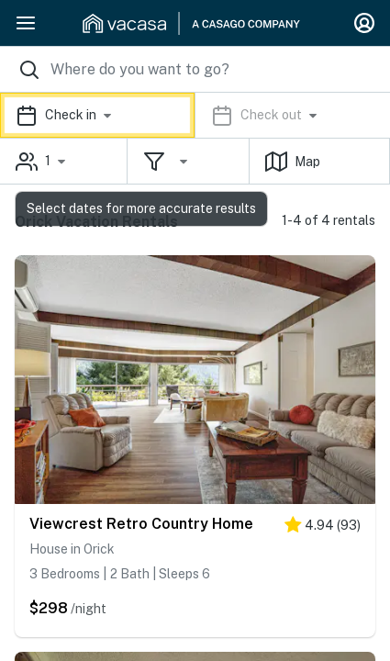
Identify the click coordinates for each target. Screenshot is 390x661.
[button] (195, 115)
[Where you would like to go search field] (195, 69)
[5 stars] (322, 528)
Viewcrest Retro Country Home (141, 523)
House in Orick (72, 549)
